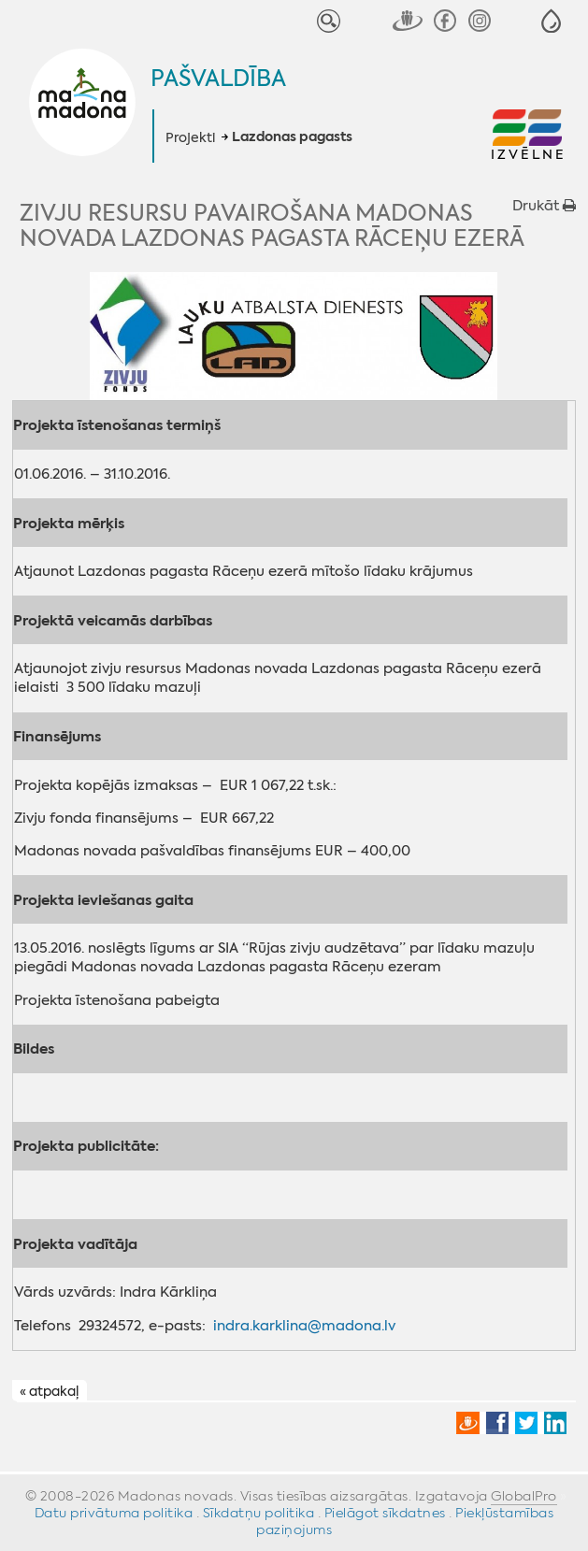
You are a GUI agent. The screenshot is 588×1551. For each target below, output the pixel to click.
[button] (551, 21)
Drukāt (544, 205)
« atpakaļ (49, 1391)
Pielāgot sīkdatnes (385, 1512)
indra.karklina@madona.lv (304, 1325)
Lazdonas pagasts (292, 137)
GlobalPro (524, 1495)
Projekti (190, 137)
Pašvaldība (218, 78)
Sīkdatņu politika (259, 1512)
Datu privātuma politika (114, 1512)
